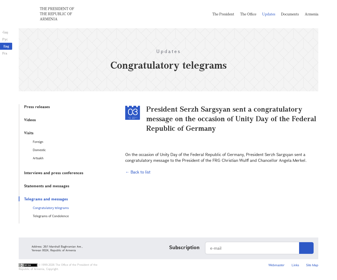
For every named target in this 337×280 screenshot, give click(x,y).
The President (223, 14)
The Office (248, 14)
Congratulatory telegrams (51, 208)
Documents (290, 14)
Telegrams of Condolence (51, 216)
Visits (28, 132)
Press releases (37, 106)
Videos (30, 119)
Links (295, 265)
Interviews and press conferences (53, 172)
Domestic (39, 150)
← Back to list (137, 172)
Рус (5, 39)
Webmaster (276, 265)
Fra (4, 53)
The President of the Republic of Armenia (57, 13)
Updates (268, 14)
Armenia (311, 14)
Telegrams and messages (46, 198)
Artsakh (38, 158)
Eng (6, 46)
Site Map (312, 265)
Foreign (38, 141)
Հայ (5, 32)
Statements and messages (46, 185)
